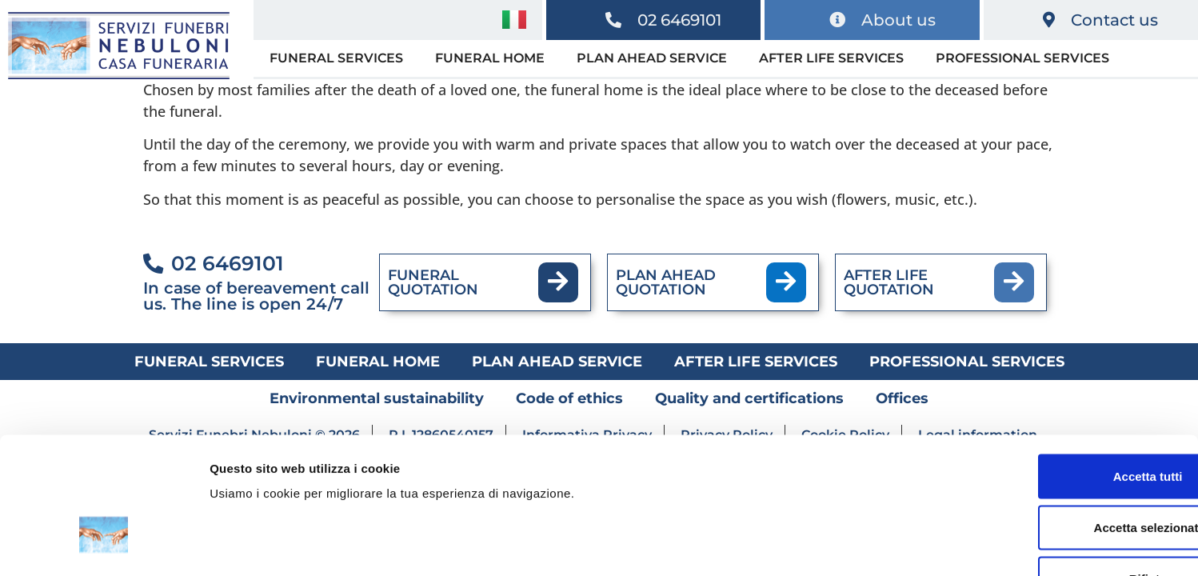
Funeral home (490, 58)
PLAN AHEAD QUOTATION (666, 282)
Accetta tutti (1065, 368)
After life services (831, 58)
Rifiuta (1065, 471)
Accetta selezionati (1064, 419)
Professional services (1022, 58)
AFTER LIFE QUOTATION (889, 282)
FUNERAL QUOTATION (433, 282)
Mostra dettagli (841, 544)
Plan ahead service (652, 58)
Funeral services (336, 58)
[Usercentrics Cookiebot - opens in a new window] (104, 545)
